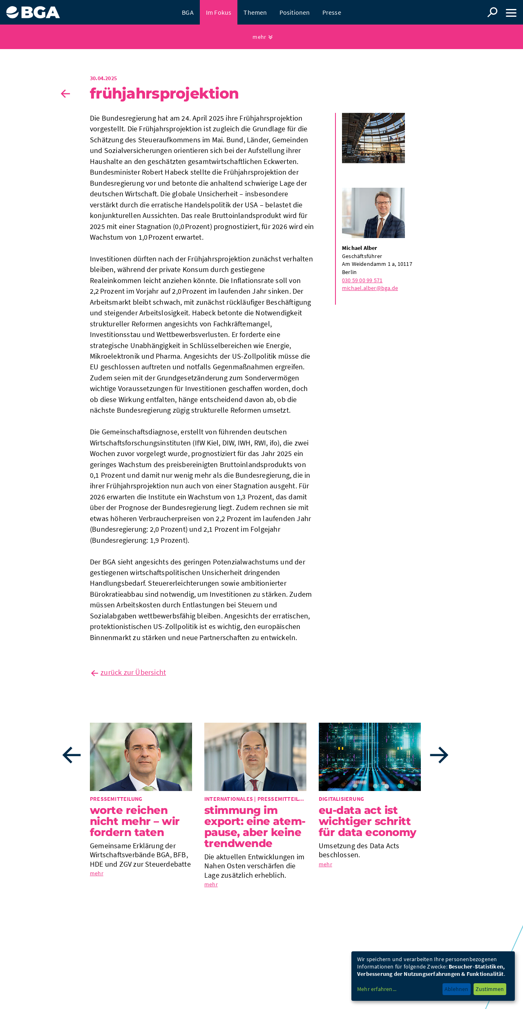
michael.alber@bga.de (370, 288)
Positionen (294, 12)
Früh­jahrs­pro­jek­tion (164, 93)
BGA (188, 12)
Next (439, 755)
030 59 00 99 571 (362, 280)
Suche (492, 12)
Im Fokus (219, 12)
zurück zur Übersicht (133, 672)
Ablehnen (456, 989)
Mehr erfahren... (376, 989)
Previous (71, 755)
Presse (331, 12)
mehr (259, 36)
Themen (255, 12)
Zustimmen (490, 989)
